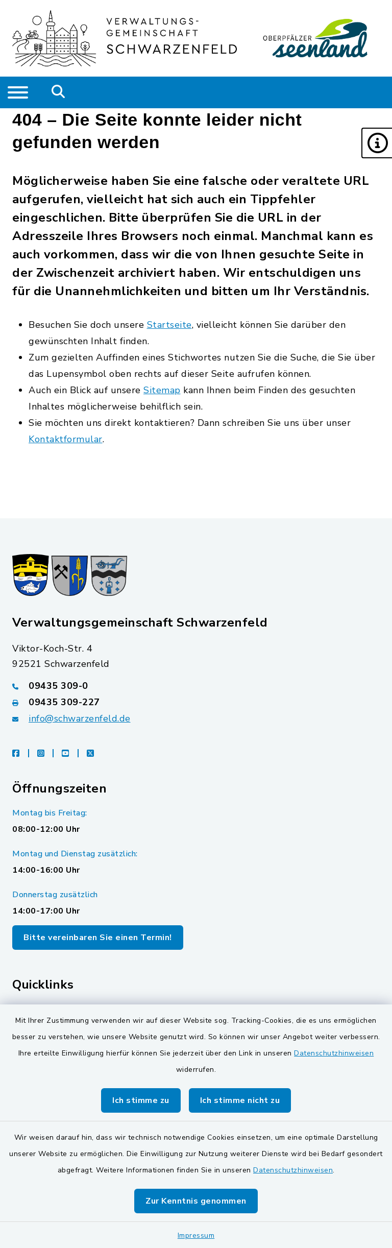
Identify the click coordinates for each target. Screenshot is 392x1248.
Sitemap (162, 390)
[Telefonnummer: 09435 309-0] (196, 686)
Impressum (196, 1235)
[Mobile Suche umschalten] (58, 92)
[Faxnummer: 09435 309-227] (196, 702)
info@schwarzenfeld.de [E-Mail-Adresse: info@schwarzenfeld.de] (80, 718)
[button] (376, 143)
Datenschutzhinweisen (334, 1053)
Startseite (169, 325)
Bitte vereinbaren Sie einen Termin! (97, 937)
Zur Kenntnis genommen (196, 1201)
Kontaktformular (66, 439)
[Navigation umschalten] (18, 92)
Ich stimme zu (140, 1100)
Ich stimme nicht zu (240, 1100)
